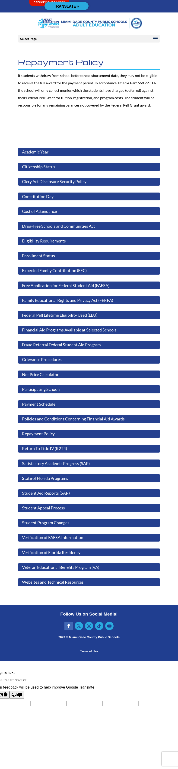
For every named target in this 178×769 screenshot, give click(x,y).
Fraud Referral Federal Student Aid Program (61, 344)
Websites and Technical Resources (53, 582)
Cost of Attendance (39, 211)
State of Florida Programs (45, 478)
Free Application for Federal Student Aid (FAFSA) (65, 285)
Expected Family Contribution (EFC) (54, 270)
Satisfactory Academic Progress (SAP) (56, 463)
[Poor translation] (17, 695)
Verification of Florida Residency (51, 552)
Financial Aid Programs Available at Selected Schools (69, 329)
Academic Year (35, 151)
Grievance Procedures (42, 359)
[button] (155, 39)
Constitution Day (38, 196)
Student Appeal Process (43, 507)
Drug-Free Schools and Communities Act (58, 226)
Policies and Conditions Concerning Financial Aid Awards (73, 418)
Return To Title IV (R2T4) (44, 448)
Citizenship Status (38, 166)
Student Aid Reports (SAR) (46, 493)
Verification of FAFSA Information (52, 537)
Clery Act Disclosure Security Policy (54, 181)
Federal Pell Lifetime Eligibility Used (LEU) (59, 315)
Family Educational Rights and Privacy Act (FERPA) (67, 300)
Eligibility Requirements (44, 240)
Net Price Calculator (40, 374)
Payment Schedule (38, 404)
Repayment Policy (38, 433)
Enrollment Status (38, 255)
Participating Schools (41, 389)
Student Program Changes (45, 522)
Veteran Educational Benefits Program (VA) (60, 567)
